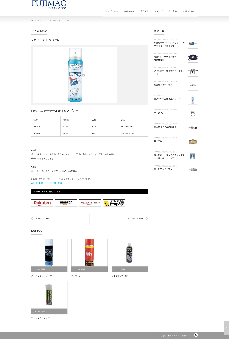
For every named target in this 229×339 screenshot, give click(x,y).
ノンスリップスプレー (41, 276)
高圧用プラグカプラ (163, 169)
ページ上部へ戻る (226, 328)
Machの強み (129, 11)
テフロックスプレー (136, 219)
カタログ (159, 11)
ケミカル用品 (39, 31)
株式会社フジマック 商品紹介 (179, 336)
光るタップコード (43, 219)
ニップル (158, 141)
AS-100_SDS (37, 183)
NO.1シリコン (77, 276)
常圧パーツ (173, 67)
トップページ (111, 11)
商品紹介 (144, 11)
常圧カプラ (173, 39)
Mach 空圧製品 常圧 (161, 39)
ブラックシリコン (120, 276)
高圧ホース (173, 53)
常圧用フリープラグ (163, 85)
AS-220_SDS (56, 183)
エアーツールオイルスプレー (167, 99)
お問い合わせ (189, 11)
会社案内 (173, 11)
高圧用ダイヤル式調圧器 (165, 127)
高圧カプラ (173, 166)
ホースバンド (160, 113)
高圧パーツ (173, 124)
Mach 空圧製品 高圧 (161, 53)
